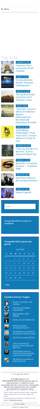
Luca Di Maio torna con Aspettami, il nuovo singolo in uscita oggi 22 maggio (23, 353)
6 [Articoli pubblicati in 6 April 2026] (5, 263)
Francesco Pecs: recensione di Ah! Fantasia (25, 68)
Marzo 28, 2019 (22, 175)
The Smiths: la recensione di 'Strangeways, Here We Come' (24, 332)
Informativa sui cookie (15, 400)
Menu (6, 9)
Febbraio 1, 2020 (23, 160)
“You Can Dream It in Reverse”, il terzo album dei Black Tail (26, 151)
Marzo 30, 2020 (22, 127)
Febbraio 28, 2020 (23, 146)
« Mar (7, 284)
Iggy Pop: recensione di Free (24, 337)
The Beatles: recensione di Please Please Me (23, 360)
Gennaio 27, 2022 (23, 62)
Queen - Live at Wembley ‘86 (23, 319)
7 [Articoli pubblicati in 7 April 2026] (10, 263)
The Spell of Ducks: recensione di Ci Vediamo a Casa (25, 97)
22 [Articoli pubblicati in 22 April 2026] (15, 273)
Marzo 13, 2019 (22, 189)
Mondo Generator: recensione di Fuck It (21, 326)
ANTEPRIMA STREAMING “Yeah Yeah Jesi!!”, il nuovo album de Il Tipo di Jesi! (26, 135)
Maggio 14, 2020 (23, 91)
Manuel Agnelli (23, 192)
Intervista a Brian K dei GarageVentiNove (26, 179)
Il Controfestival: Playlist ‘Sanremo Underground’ (24, 82)
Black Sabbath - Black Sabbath (21, 314)
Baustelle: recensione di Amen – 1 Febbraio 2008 (26, 166)
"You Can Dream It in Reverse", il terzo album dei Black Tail (23, 345)
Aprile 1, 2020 (22, 106)
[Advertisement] (20, 36)
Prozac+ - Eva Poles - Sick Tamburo (22, 303)
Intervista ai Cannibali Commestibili (21, 309)
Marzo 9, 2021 (22, 77)
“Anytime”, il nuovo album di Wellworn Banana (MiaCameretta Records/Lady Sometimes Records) (26, 115)
